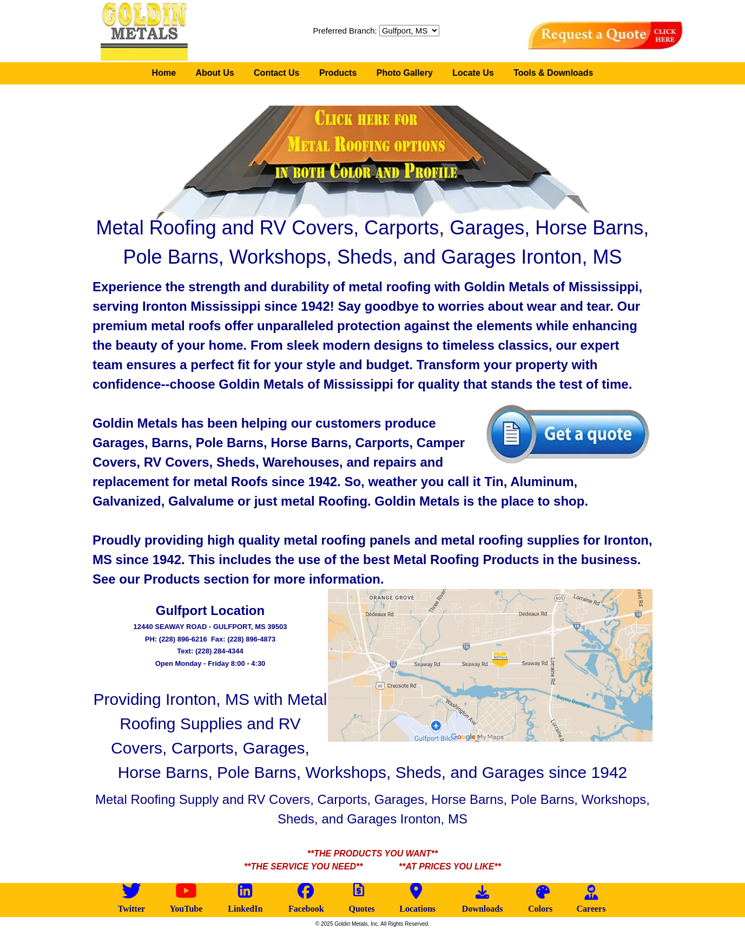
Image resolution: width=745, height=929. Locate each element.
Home (164, 72)
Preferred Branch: (376, 30)
